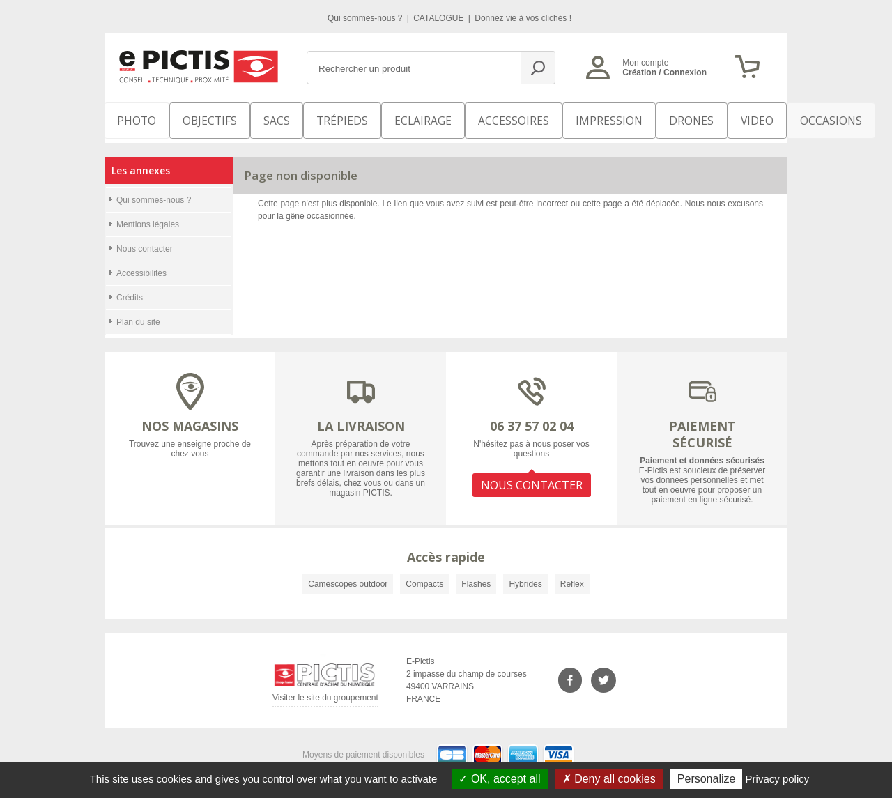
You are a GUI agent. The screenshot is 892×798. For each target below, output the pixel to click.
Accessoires (471, 118)
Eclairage (392, 118)
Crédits (129, 289)
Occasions (750, 118)
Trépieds (322, 118)
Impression (555, 118)
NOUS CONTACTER (532, 472)
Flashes (476, 576)
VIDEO (684, 118)
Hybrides (525, 576)
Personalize (706, 779)
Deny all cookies (609, 779)
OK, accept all (499, 779)
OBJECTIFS (196, 118)
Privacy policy (778, 779)
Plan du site (138, 314)
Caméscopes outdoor (347, 576)
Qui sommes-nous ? (366, 18)
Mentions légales (147, 216)
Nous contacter (144, 240)
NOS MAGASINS (189, 417)
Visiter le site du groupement (325, 691)
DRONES (626, 118)
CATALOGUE (439, 18)
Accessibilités (141, 265)
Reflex (572, 576)
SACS (259, 118)
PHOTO (132, 118)
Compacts (424, 576)
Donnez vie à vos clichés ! (523, 18)
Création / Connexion (664, 72)
